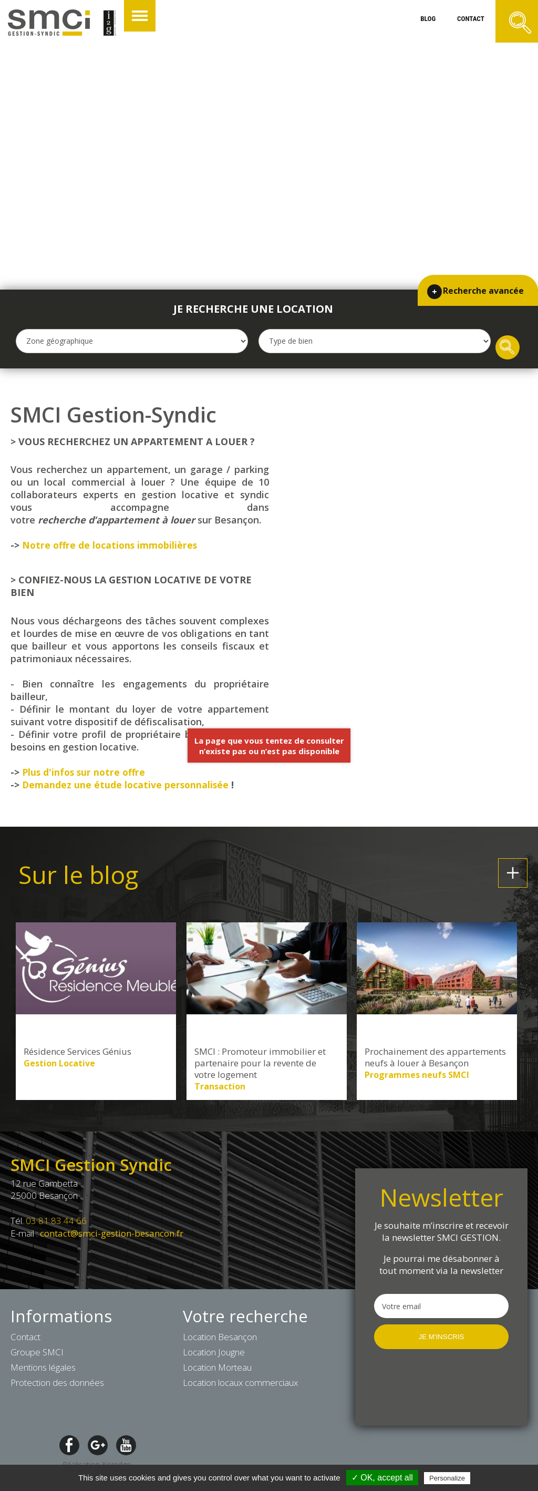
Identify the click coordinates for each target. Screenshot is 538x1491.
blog (413, 23)
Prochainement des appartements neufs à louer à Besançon (435, 1059)
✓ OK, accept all (382, 1477)
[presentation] (441, 1388)
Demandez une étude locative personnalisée (126, 786)
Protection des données (57, 1385)
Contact (25, 1339)
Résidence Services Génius (77, 1054)
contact (462, 23)
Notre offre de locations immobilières (111, 547)
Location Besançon (220, 1339)
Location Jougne (214, 1354)
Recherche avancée (481, 275)
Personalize (447, 1478)
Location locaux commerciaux (240, 1385)
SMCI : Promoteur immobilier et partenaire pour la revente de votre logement (260, 1065)
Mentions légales (43, 1369)
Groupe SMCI (37, 1354)
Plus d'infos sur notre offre (85, 774)
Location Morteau (217, 1369)
